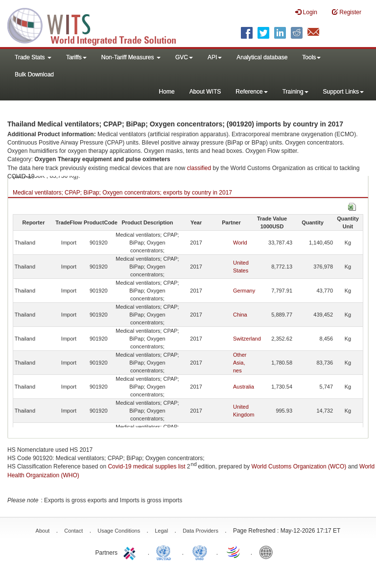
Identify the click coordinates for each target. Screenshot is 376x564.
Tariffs (76, 57)
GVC (184, 57)
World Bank (268, 552)
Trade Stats (33, 57)
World (240, 242)
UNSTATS (200, 552)
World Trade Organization (234, 552)
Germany (244, 291)
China (240, 315)
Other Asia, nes (240, 362)
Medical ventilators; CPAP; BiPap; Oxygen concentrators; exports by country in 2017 (122, 192)
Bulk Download (34, 74)
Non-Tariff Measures (131, 57)
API (215, 57)
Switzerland (247, 339)
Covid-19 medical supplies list (146, 466)
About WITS (205, 91)
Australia (243, 387)
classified (199, 168)
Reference (251, 91)
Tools (311, 57)
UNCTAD (165, 552)
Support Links (343, 91)
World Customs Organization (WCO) (299, 466)
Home (167, 91)
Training (295, 91)
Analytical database (261, 57)
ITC (131, 552)
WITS (98, 24)
